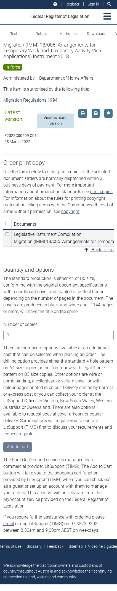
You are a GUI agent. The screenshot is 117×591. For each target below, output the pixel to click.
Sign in (93, 4)
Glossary (34, 546)
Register (72, 4)
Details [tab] (41, 33)
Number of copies (20, 324)
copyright (70, 211)
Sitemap (76, 546)
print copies (101, 191)
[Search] (109, 4)
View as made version (55, 120)
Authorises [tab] (69, 33)
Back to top (99, 249)
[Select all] (7, 223)
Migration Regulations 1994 (30, 100)
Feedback (55, 546)
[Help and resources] (55, 4)
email (8, 523)
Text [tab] (13, 33)
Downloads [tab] (96, 33)
